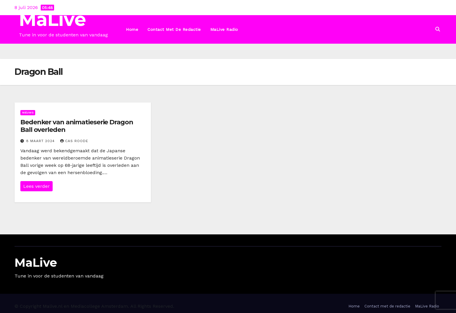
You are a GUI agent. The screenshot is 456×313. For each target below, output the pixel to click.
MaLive (52, 19)
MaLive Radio (224, 29)
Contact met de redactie (174, 29)
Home (132, 29)
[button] (437, 29)
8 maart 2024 (41, 141)
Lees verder (36, 186)
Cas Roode (74, 141)
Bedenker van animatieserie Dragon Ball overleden (76, 126)
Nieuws (27, 112)
